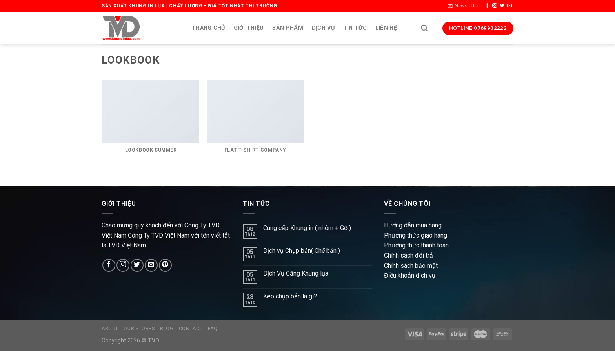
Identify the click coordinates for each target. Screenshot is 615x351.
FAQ (213, 328)
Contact (190, 328)
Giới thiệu (249, 28)
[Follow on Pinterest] (165, 265)
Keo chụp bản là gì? (290, 296)
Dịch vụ (323, 28)
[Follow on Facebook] (487, 6)
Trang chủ (208, 28)
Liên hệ (386, 28)
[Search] (424, 28)
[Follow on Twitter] (502, 6)
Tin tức (355, 28)
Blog (166, 328)
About (110, 328)
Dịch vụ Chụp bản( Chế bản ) (301, 250)
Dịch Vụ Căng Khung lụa (295, 273)
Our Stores (139, 328)
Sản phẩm (287, 28)
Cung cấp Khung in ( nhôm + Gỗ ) (307, 228)
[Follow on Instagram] (494, 6)
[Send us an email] (509, 6)
